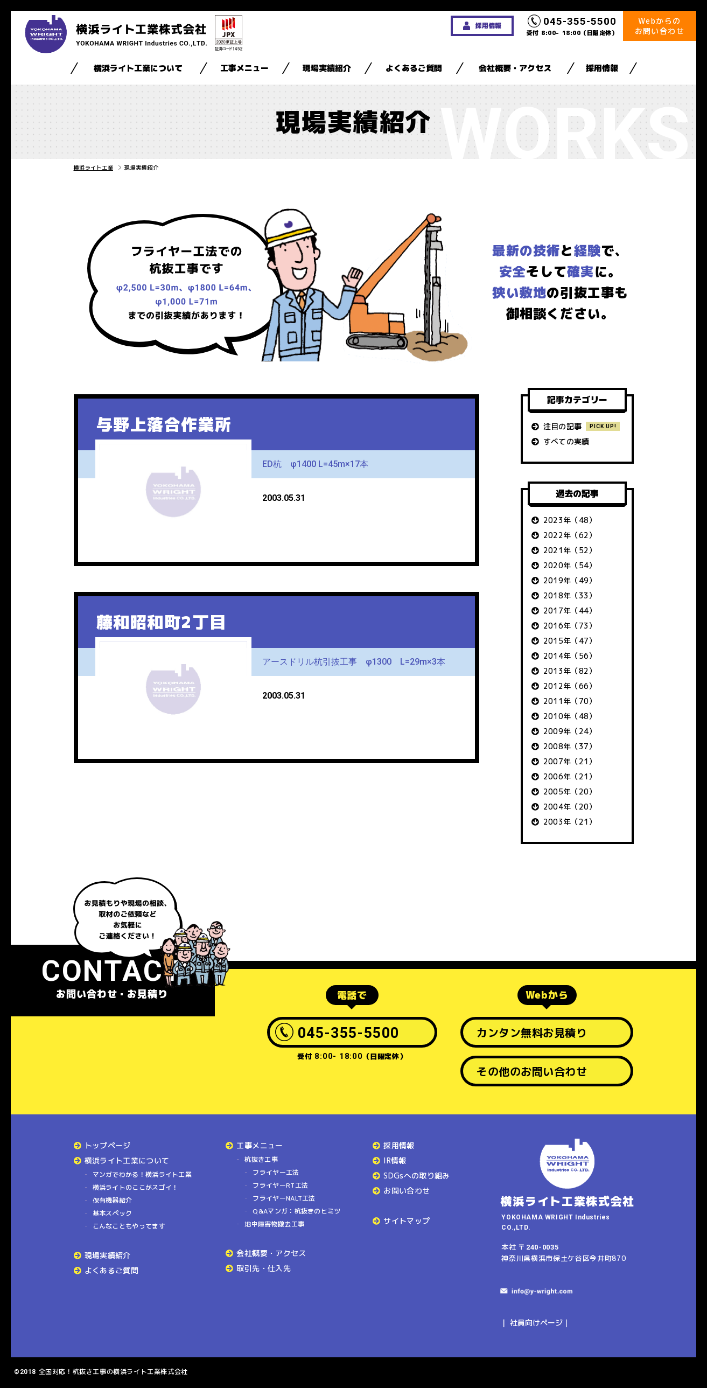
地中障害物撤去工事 (274, 1224)
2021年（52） (570, 550)
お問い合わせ (406, 1190)
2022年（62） (570, 535)
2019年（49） (570, 580)
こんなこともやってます (129, 1226)
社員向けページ (536, 1322)
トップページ (108, 1145)
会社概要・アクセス (515, 68)
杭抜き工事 (261, 1159)
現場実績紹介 (327, 68)
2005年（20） (570, 791)
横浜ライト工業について (138, 68)
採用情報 (602, 68)
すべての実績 (566, 441)
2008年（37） (570, 746)
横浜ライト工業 (94, 167)
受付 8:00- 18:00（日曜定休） (572, 26)
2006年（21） (570, 776)
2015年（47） (570, 641)
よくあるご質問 (414, 68)
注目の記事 (562, 426)
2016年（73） (570, 625)
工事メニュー (244, 68)
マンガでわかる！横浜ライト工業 (142, 1174)
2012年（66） (570, 686)
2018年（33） (570, 595)
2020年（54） (570, 565)
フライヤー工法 (276, 1172)
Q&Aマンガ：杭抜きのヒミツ (296, 1211)
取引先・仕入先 (263, 1268)
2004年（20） (570, 806)
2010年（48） (570, 716)
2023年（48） (570, 520)
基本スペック (112, 1213)
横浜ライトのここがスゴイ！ (136, 1187)
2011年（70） (570, 701)
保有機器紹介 (112, 1200)
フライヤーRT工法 (280, 1185)
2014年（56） (570, 656)
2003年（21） (570, 822)
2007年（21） (570, 761)
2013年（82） (570, 671)
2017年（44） (570, 610)
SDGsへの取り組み (416, 1175)
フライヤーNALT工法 (284, 1198)
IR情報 (394, 1160)
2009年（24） (570, 731)
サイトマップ (406, 1221)
